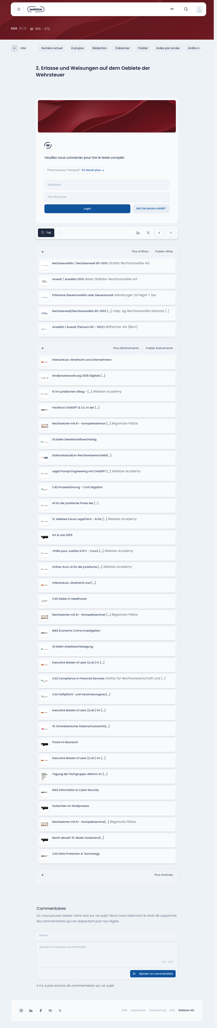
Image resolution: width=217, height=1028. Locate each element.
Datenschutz (158, 1010)
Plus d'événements (126, 348)
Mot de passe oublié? (151, 208)
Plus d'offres (140, 251)
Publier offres (164, 251)
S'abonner (122, 48)
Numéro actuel (51, 48)
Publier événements (159, 348)
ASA (19, 48)
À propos (77, 48)
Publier (143, 48)
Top (46, 232)
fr (171, 9)
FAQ (172, 1010)
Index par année (168, 48)
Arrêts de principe (200, 48)
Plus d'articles (164, 875)
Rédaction (99, 48)
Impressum (138, 1010)
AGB (124, 1010)
